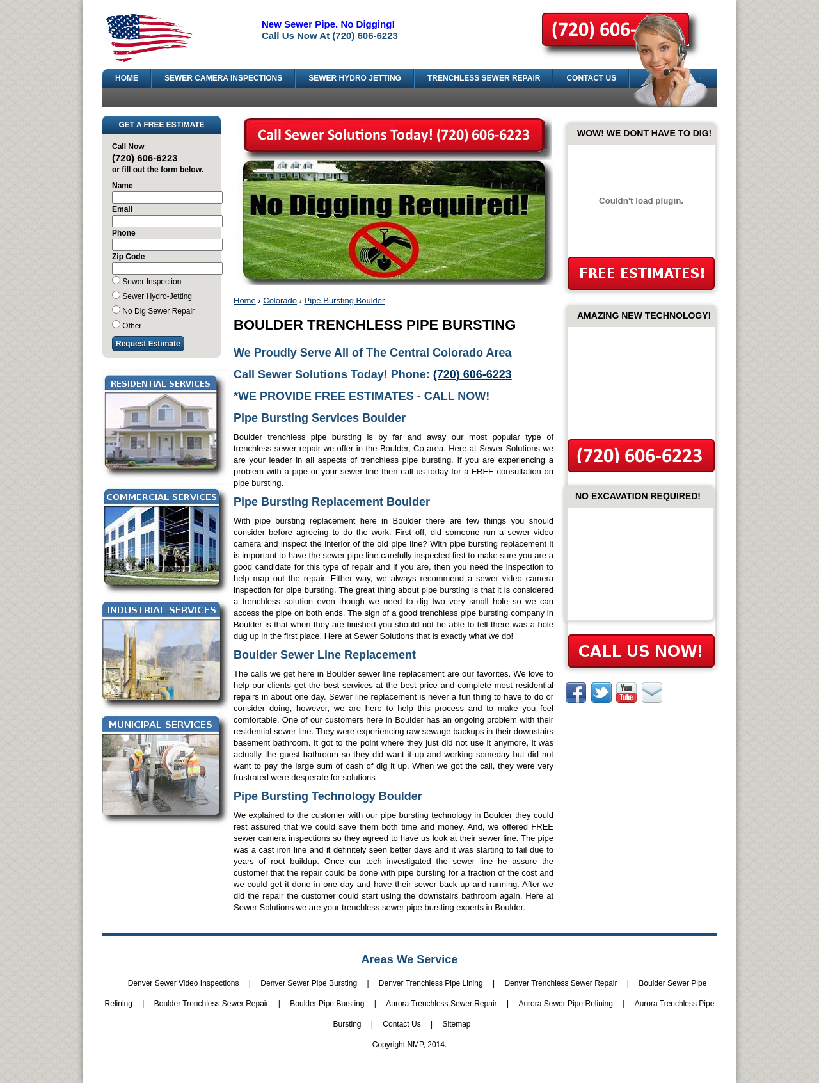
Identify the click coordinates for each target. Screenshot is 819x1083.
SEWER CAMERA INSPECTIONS (223, 78)
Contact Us (401, 1024)
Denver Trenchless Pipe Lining (431, 983)
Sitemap (456, 1024)
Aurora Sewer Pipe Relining (565, 1003)
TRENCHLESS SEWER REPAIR (483, 78)
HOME (126, 78)
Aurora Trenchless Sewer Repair (441, 1003)
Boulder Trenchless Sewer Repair (211, 1003)
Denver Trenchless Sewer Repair (560, 983)
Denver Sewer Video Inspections (183, 983)
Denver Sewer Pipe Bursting (308, 983)
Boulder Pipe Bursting (327, 1003)
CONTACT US (591, 78)
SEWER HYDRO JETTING (354, 78)
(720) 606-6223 (472, 374)
